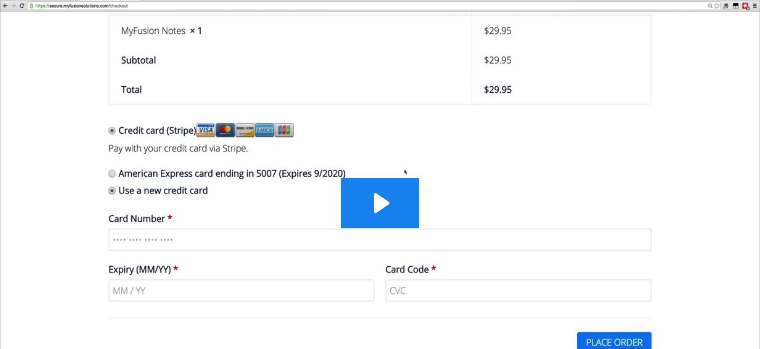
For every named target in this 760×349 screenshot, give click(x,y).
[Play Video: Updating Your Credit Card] (380, 203)
